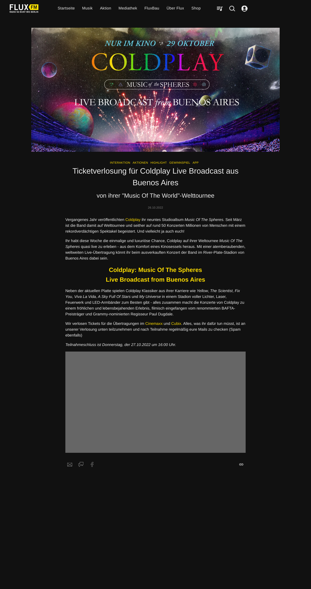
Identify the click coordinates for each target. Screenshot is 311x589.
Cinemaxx (154, 324)
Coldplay (132, 220)
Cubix (176, 324)
